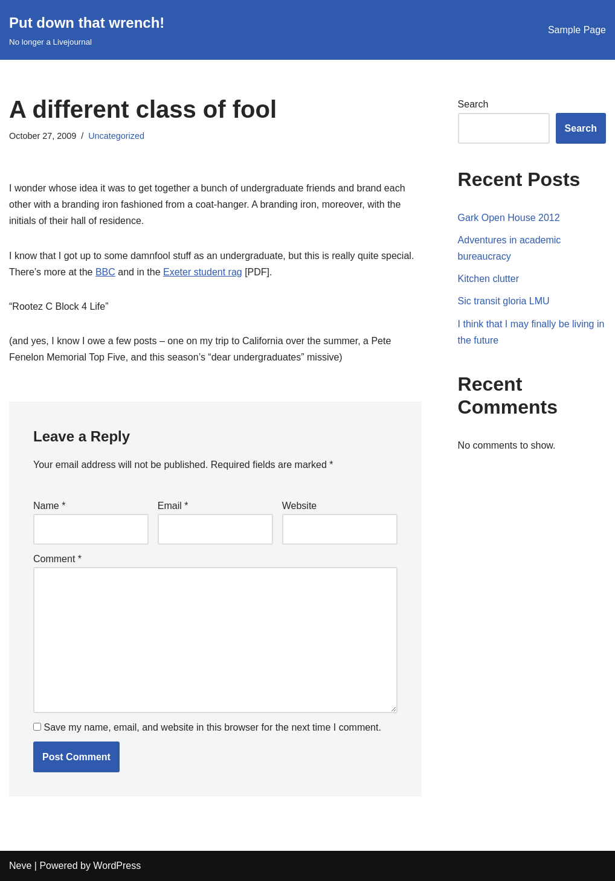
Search (473, 104)
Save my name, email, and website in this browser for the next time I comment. (212, 727)
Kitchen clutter (488, 279)
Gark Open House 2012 (509, 218)
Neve (20, 865)
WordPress (117, 865)
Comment (57, 559)
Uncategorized (116, 136)
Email (173, 506)
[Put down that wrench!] (86, 30)
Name (49, 506)
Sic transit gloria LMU (504, 301)
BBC (105, 272)
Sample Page (577, 30)
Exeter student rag (202, 272)
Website (299, 506)
